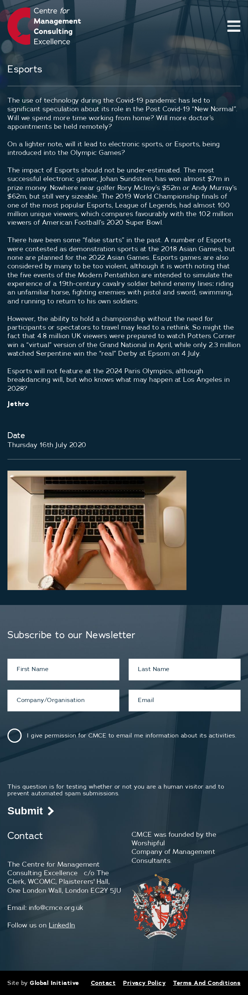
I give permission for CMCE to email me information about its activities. (131, 735)
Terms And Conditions (207, 982)
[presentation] (64, 768)
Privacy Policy (144, 982)
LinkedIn (62, 925)
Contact (103, 982)
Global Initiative (54, 983)
